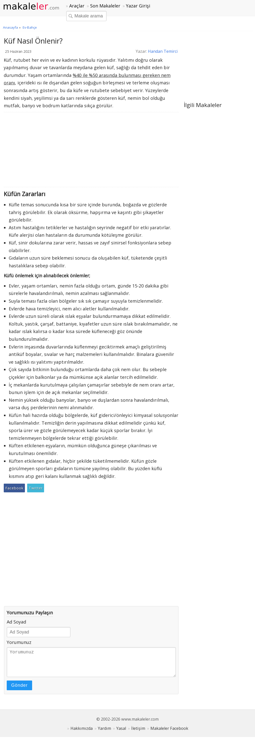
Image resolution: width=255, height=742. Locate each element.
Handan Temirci (163, 51)
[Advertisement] (91, 149)
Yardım (104, 733)
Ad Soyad (16, 622)
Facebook (14, 488)
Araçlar (76, 6)
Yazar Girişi (138, 6)
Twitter (36, 488)
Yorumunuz (19, 642)
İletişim (138, 733)
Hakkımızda (81, 733)
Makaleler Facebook (169, 733)
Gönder (19, 690)
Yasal (121, 733)
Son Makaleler (105, 6)
